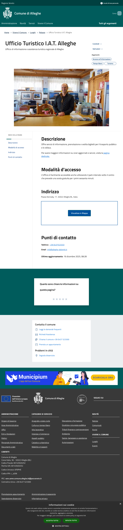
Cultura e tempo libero (41, 425)
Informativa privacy (40, 498)
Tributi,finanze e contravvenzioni (75, 429)
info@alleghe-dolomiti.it (57, 249)
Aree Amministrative (9, 425)
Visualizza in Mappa (79, 213)
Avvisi (94, 429)
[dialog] (61, 515)
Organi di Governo (8, 421)
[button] (61, 526)
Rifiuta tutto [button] (71, 520)
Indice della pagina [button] (15, 135)
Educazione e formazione (72, 420)
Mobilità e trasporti (39, 446)
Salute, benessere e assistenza (74, 438)
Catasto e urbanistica (40, 442)
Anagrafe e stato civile (41, 421)
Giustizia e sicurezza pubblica (74, 425)
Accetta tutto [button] (52, 521)
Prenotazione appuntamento (13, 494)
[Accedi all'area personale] (109, 3)
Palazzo (42, 32)
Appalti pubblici (38, 438)
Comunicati (96, 425)
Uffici (3, 429)
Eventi (95, 445)
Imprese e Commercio (40, 433)
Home (6, 32)
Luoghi (33, 32)
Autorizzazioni (68, 442)
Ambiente (66, 433)
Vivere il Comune (20, 32)
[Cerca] (119, 13)
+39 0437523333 (57, 244)
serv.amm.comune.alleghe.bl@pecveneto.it (24, 478)
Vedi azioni (98, 49)
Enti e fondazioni (8, 433)
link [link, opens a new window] (84, 516)
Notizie (95, 421)
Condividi (97, 44)
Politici (4, 438)
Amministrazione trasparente (44, 494)
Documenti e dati (8, 446)
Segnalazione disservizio (11, 498)
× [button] (120, 504)
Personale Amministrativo (12, 442)
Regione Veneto (7, 3)
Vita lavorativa (38, 429)
